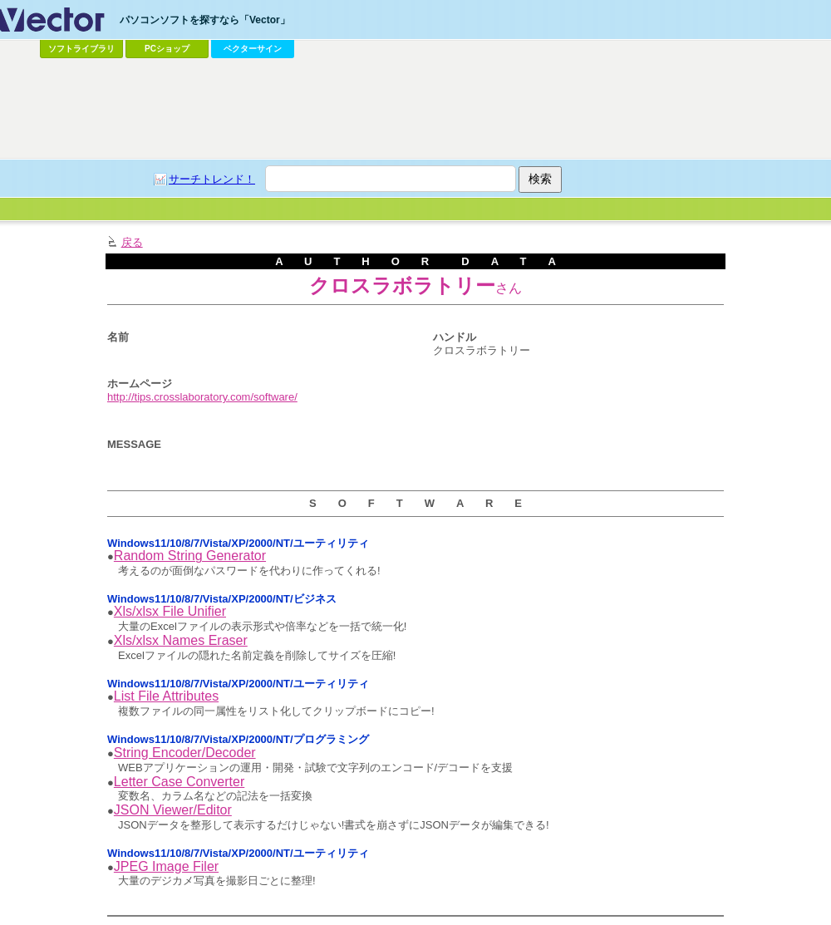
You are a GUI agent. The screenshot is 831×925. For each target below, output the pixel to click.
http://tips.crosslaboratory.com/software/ (202, 397)
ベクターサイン (253, 48)
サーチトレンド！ (212, 179)
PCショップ (167, 48)
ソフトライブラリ (81, 48)
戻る (132, 242)
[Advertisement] (415, 108)
